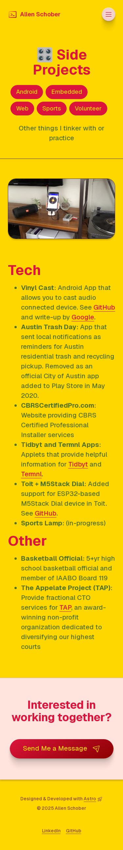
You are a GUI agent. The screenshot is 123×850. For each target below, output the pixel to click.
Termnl (31, 474)
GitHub (104, 307)
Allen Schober (34, 14)
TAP (65, 607)
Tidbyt (78, 464)
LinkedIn (51, 831)
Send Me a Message (61, 748)
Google (83, 317)
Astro (90, 799)
